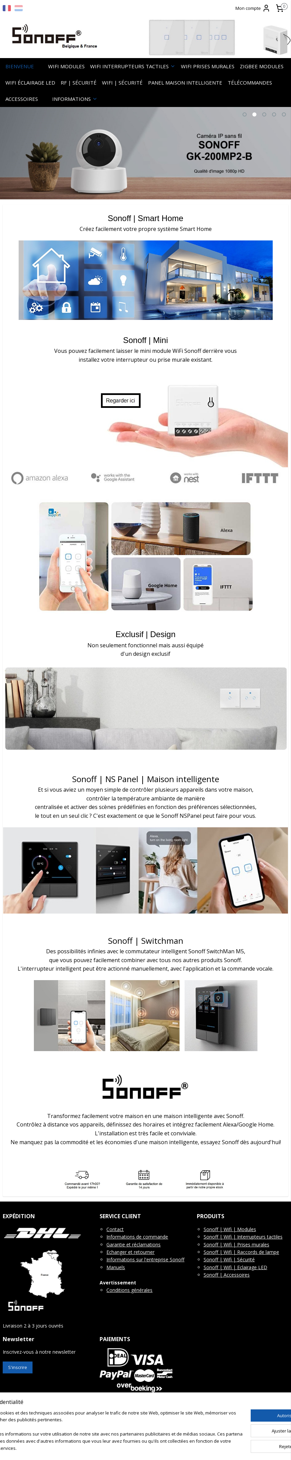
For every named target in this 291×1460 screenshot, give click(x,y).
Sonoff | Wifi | (220, 1236)
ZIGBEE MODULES (262, 66)
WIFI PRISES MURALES (207, 66)
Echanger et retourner (130, 1252)
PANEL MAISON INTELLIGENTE (185, 82)
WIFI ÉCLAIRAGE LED (30, 82)
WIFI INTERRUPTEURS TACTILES (132, 66)
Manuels (115, 1267)
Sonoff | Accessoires (227, 1275)
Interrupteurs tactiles (260, 1236)
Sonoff (176, 1259)
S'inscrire (17, 1367)
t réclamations (145, 1244)
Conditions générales (129, 1290)
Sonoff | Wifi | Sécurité (229, 1259)
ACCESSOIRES (21, 98)
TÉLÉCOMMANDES (250, 82)
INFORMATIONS (75, 98)
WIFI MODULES (66, 66)
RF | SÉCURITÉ (79, 82)
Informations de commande (137, 1236)
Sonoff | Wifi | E (222, 1267)
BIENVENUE (19, 66)
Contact (115, 1229)
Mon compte (252, 8)
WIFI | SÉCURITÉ (122, 82)
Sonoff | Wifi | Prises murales (236, 1244)
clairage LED (253, 1267)
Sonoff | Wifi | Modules (230, 1229)
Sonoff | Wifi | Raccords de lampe (241, 1252)
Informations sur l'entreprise (137, 1259)
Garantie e (117, 1244)
